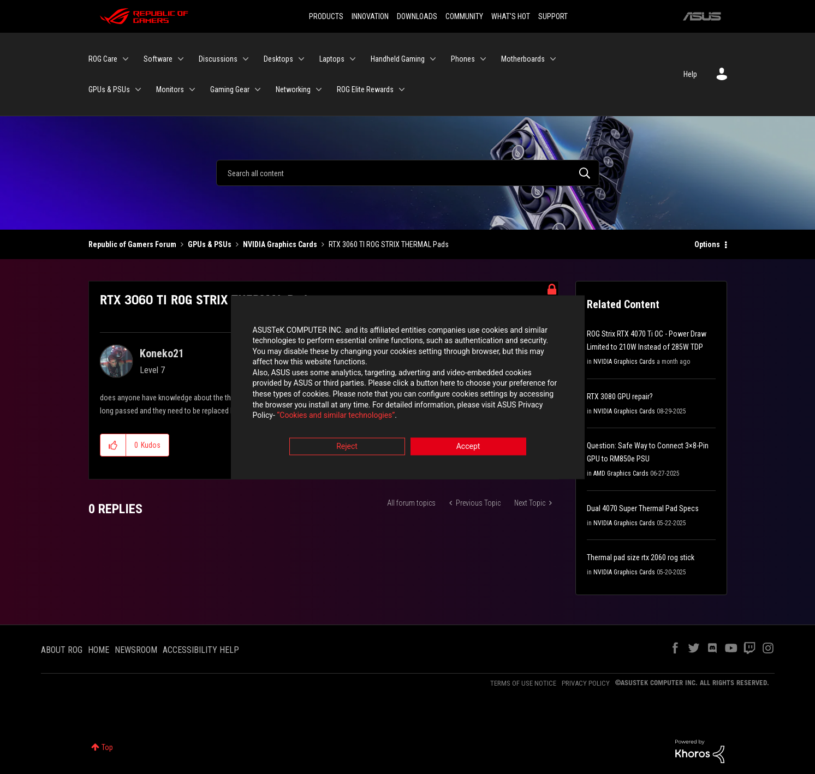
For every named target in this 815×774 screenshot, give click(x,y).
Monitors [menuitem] (170, 89)
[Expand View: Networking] (318, 89)
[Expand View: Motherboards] (553, 59)
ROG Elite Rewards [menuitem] (365, 89)
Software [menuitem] (158, 59)
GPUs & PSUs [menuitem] (109, 89)
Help (690, 74)
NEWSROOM (136, 650)
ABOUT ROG (61, 650)
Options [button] (707, 244)
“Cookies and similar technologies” (336, 416)
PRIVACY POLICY (586, 683)
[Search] (407, 173)
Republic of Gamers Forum (132, 244)
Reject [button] (347, 447)
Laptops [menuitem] (331, 59)
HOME (98, 650)
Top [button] (107, 747)
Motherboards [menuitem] (523, 59)
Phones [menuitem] (463, 59)
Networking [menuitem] (293, 89)
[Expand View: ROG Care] (125, 59)
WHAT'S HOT (510, 16)
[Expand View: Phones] (483, 59)
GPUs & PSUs (209, 244)
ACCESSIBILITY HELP (201, 650)
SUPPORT (553, 16)
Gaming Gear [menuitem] (229, 89)
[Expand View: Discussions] (245, 59)
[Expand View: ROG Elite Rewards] (401, 89)
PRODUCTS (326, 16)
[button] (113, 445)
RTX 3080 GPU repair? (620, 396)
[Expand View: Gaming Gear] (257, 89)
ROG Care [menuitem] (102, 59)
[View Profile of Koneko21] (162, 353)
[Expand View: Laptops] (352, 59)
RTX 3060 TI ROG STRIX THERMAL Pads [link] (389, 244)
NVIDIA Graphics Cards (280, 244)
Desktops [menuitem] (278, 59)
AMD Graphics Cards (621, 473)
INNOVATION (370, 16)
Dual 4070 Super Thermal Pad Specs (643, 508)
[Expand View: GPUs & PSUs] (138, 89)
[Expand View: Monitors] (192, 89)
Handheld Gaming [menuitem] (398, 59)
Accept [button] (468, 447)
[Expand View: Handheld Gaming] (432, 59)
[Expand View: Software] (180, 59)
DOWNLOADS (417, 16)
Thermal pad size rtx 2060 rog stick (640, 557)
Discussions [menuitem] (218, 59)
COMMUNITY (464, 16)
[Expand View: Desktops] (301, 59)
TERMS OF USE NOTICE (523, 683)
